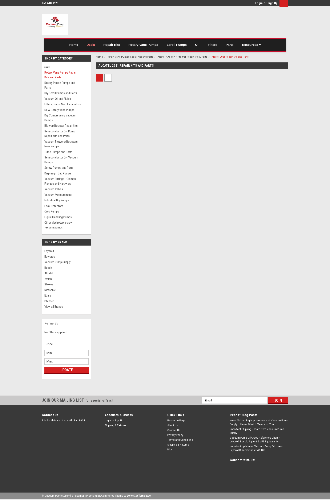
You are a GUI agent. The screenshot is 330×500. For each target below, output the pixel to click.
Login (259, 3)
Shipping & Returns (115, 425)
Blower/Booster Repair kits (61, 126)
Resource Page (176, 420)
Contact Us (173, 430)
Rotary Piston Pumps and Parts (59, 85)
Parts (230, 44)
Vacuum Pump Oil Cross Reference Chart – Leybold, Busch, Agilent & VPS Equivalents (255, 439)
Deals (90, 44)
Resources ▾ (251, 44)
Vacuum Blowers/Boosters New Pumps (61, 144)
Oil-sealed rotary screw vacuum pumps (58, 225)
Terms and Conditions (180, 439)
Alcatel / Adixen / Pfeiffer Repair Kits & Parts (182, 56)
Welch (48, 279)
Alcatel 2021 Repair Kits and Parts (230, 56)
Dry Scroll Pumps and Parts (60, 93)
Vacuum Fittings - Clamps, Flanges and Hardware (60, 181)
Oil (197, 44)
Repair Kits (111, 44)
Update (66, 370)
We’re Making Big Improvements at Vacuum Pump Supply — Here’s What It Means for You (259, 422)
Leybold (49, 251)
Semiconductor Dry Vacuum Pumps (61, 160)
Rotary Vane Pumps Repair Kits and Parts (60, 75)
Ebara (47, 295)
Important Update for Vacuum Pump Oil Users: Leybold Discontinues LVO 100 (256, 448)
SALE (47, 67)
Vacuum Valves (53, 189)
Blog (170, 449)
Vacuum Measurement (58, 195)
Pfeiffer (49, 301)
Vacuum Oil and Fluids (57, 99)
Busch (48, 268)
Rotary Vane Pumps (143, 44)
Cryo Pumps (51, 211)
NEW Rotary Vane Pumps (59, 110)
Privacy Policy (175, 435)
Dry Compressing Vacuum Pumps (60, 117)
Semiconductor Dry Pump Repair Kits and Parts (59, 133)
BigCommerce (105, 495)
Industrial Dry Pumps (56, 200)
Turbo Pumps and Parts (58, 152)
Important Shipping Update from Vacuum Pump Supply (257, 431)
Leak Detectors (53, 206)
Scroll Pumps (176, 44)
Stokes (48, 284)
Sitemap (79, 495)
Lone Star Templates (139, 495)
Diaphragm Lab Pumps (57, 173)
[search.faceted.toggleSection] (51, 344)
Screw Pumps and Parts (58, 168)
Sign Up (272, 3)
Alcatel (48, 273)
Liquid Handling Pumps (58, 217)
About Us (172, 425)
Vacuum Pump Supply (57, 262)
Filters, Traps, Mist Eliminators (62, 104)
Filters (212, 44)
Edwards (49, 257)
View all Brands (53, 307)
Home (73, 44)
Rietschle (50, 290)
